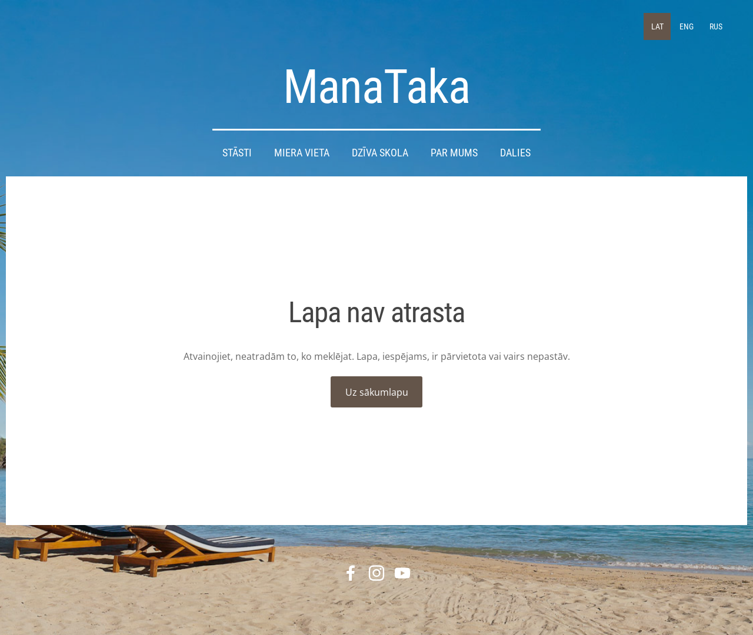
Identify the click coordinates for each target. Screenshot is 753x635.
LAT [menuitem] (657, 26)
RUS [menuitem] (715, 26)
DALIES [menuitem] (515, 153)
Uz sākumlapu (376, 392)
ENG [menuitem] (686, 26)
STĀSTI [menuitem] (237, 153)
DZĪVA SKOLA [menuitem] (380, 153)
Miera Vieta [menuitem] (301, 153)
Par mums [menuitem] (454, 153)
